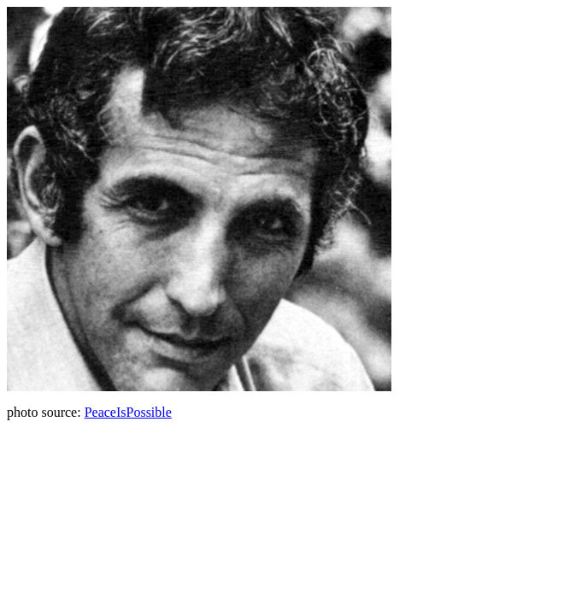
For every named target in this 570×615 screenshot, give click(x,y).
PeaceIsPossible (128, 412)
